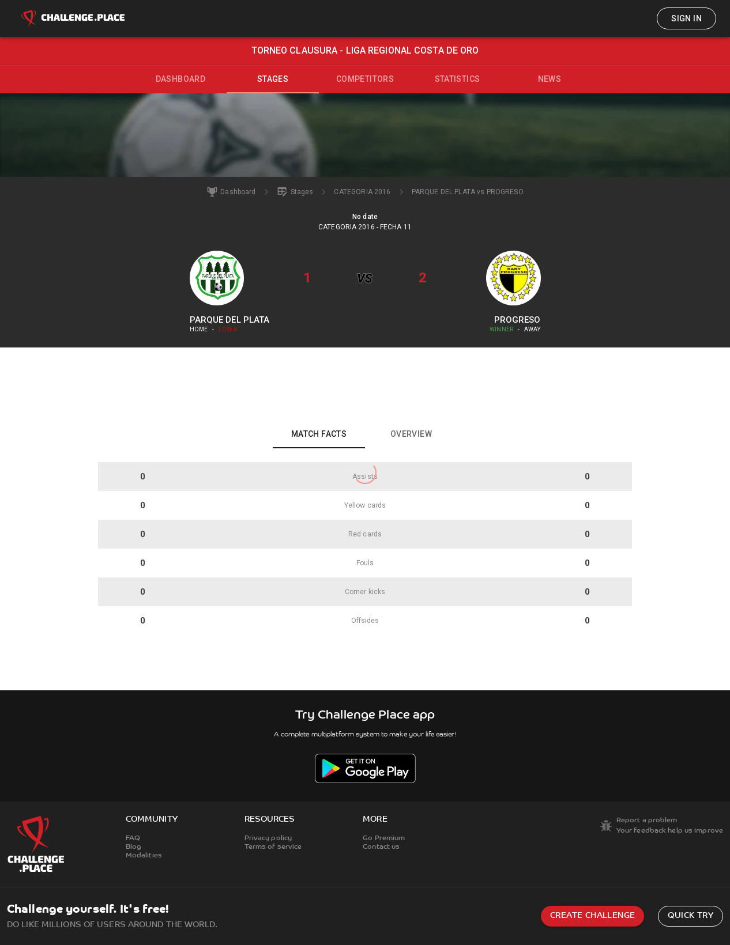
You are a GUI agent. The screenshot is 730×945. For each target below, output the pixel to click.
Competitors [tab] (365, 79)
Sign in (686, 18)
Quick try (690, 916)
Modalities (144, 855)
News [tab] (550, 79)
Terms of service (273, 847)
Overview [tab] (411, 434)
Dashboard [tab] (181, 79)
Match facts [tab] (319, 434)
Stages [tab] (272, 79)
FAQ (133, 838)
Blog (133, 847)
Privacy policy (268, 838)
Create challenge (592, 916)
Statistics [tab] (457, 79)
